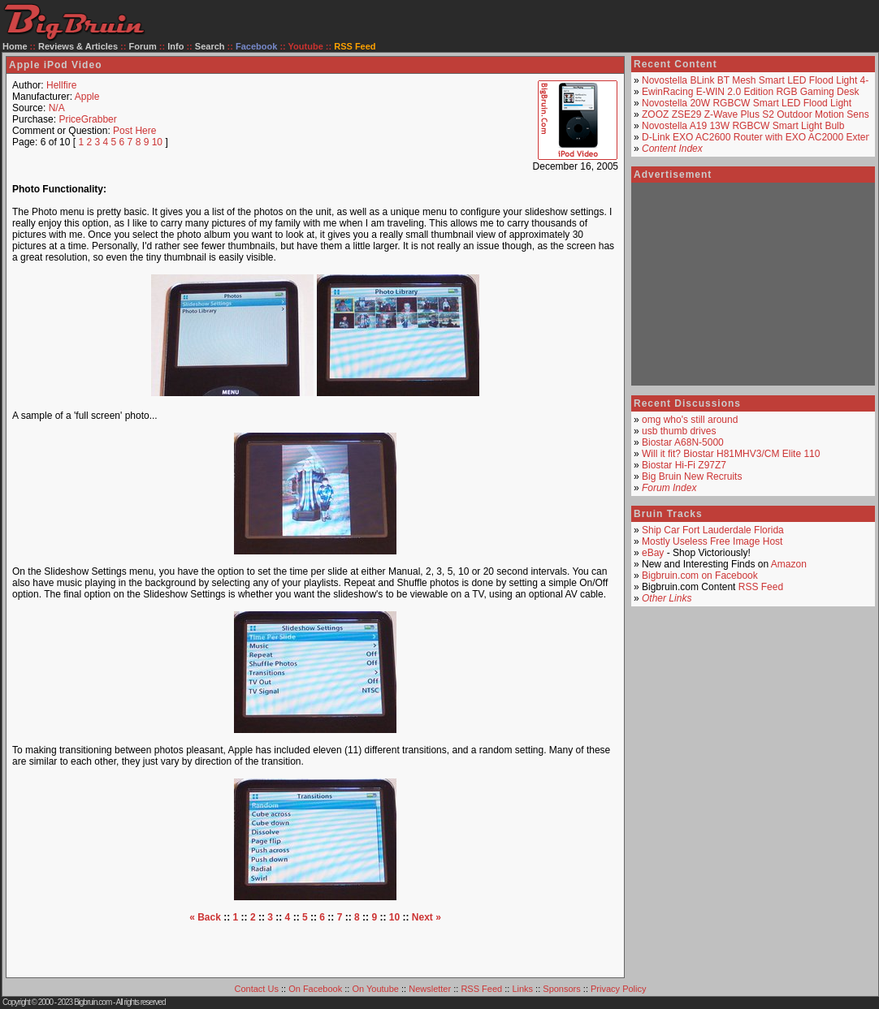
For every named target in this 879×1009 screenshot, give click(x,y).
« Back (205, 917)
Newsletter (430, 989)
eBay (653, 552)
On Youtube (375, 989)
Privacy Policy (618, 989)
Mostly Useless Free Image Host (712, 541)
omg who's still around (690, 419)
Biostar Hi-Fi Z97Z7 (684, 465)
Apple (87, 96)
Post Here (134, 130)
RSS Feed (760, 587)
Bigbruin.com (92, 1002)
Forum (143, 46)
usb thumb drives (679, 431)
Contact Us (257, 989)
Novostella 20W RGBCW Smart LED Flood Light (746, 103)
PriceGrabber (87, 119)
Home (15, 46)
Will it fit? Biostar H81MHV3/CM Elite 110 (731, 453)
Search (210, 46)
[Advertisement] (315, 947)
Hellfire (61, 85)
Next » (426, 917)
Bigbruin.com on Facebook (700, 575)
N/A (57, 108)
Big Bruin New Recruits (692, 476)
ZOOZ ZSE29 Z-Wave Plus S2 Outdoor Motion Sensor (759, 114)
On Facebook (315, 989)
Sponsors (561, 989)
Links (522, 989)
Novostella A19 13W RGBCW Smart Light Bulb (743, 126)
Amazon (789, 564)
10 (157, 142)
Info (175, 46)
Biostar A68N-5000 (683, 442)
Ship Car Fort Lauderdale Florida (713, 530)
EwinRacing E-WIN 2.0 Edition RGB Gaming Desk (750, 91)
